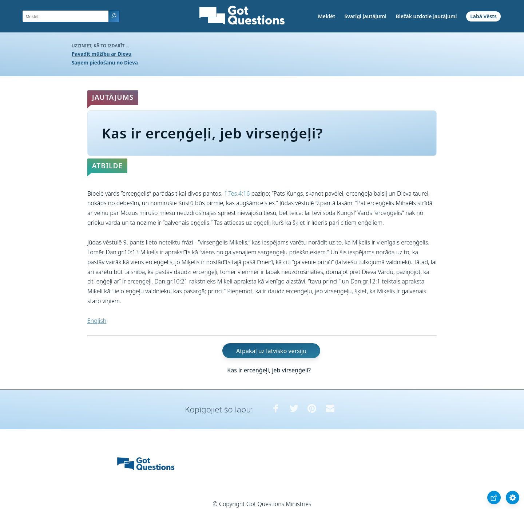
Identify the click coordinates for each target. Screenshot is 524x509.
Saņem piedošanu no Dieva (105, 62)
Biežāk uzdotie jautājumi (426, 16)
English (96, 321)
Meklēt (326, 16)
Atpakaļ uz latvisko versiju (271, 351)
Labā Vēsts (483, 16)
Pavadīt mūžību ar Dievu (102, 53)
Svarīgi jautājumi (365, 16)
